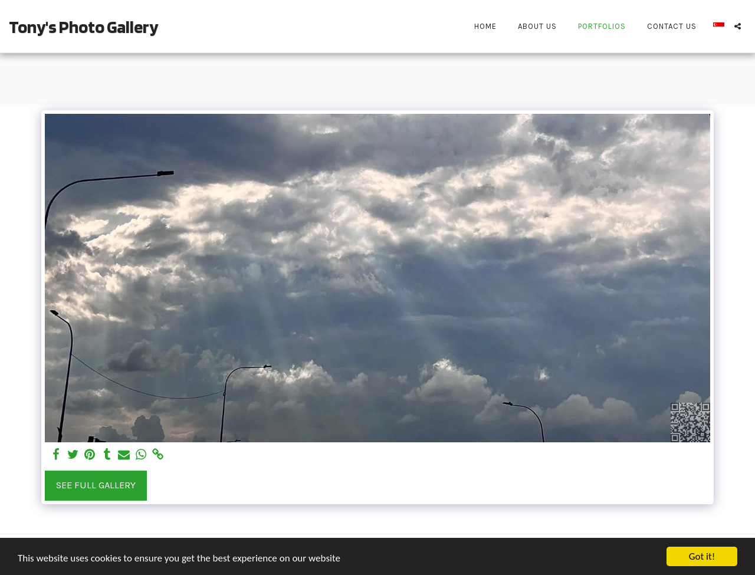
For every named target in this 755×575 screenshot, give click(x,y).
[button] (738, 26)
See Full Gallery (96, 485)
